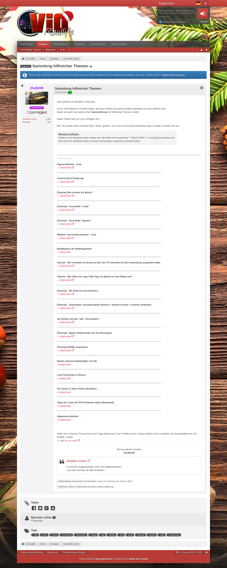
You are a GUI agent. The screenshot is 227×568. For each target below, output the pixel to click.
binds (130, 535)
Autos (44, 535)
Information (81, 535)
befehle (112, 535)
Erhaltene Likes (29, 119)
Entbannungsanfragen (74, 552)
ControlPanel (98, 44)
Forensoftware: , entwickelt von (113, 559)
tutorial (94, 535)
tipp (102, 535)
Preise (54, 535)
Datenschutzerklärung (31, 552)
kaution (152, 535)
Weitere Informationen (173, 75)
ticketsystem (174, 535)
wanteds (141, 535)
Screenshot (67, 535)
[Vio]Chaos (112, 481)
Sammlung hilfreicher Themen (60, 66)
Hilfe (36, 535)
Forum (43, 44)
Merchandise (119, 44)
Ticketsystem (60, 44)
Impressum (52, 552)
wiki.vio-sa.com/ (68, 440)
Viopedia (79, 44)
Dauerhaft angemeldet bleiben (183, 21)
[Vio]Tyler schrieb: (77, 461)
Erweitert (204, 22)
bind (122, 535)
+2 (70, 92)
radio (162, 535)
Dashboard (26, 44)
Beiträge (26, 122)
